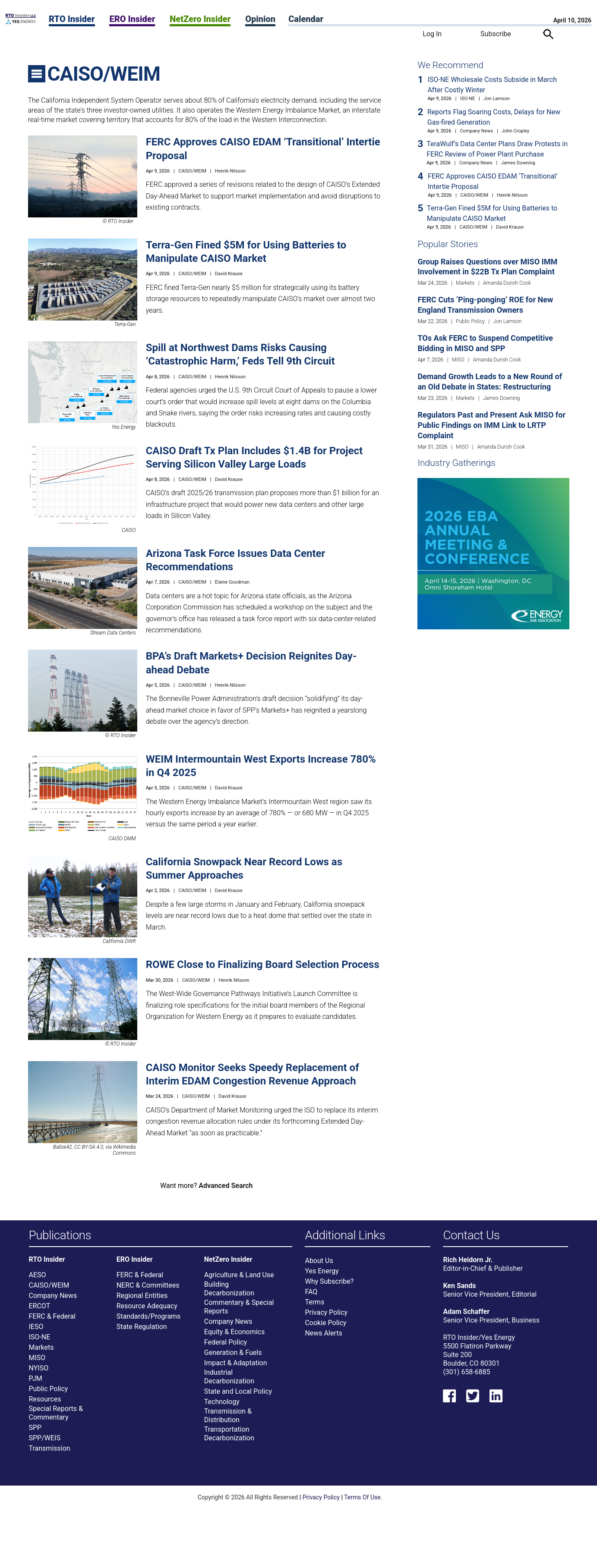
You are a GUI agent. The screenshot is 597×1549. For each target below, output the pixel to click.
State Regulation (142, 1330)
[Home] (21, 22)
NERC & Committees (148, 1289)
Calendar (305, 19)
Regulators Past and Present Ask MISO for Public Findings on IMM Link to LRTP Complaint (491, 425)
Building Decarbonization (229, 1292)
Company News (476, 131)
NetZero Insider (200, 19)
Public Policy (470, 321)
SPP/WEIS (44, 1442)
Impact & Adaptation (235, 1367)
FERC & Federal (52, 1320)
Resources (45, 1403)
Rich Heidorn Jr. (468, 1264)
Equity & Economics (234, 1336)
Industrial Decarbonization (229, 1380)
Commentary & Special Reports (239, 1310)
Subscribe (495, 34)
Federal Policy (225, 1346)
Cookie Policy (325, 1327)
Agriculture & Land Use (239, 1279)
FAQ (311, 1296)
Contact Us (471, 1235)
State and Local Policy (238, 1395)
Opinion (260, 19)
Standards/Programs (149, 1320)
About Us (319, 1265)
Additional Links (345, 1235)
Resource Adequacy (147, 1310)
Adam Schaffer (466, 1316)
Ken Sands (459, 1290)
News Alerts (323, 1337)
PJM (35, 1382)
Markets (465, 283)
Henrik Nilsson (230, 171)
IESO (36, 1330)
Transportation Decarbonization (229, 1437)
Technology (222, 1405)
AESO (37, 1279)
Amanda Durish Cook (507, 283)
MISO (458, 360)
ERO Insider (132, 19)
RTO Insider (72, 19)
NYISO (39, 1372)
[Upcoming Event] (493, 553)
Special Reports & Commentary (56, 1416)
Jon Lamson (496, 98)
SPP (35, 1431)
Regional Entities (142, 1299)
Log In (432, 34)
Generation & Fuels (233, 1356)
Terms (314, 1306)
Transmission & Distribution (228, 1419)
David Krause (229, 273)
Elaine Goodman (232, 582)
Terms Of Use (362, 1501)
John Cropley (515, 131)
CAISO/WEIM (192, 171)
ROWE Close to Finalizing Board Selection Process (262, 964)
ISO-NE (467, 98)
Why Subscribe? (329, 1286)
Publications (60, 1235)
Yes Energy (321, 1275)
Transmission (49, 1452)
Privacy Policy (326, 1317)
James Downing (518, 163)
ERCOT (40, 1310)
